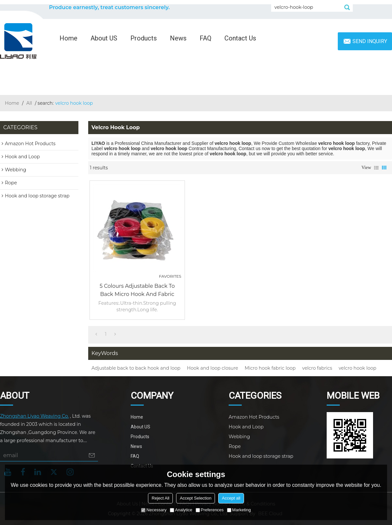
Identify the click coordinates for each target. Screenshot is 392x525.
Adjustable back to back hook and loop (135, 368)
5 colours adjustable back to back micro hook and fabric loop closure (137, 290)
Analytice (181, 509)
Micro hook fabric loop (270, 368)
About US (103, 38)
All (29, 103)
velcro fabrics (317, 368)
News (178, 38)
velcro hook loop (357, 368)
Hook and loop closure (212, 368)
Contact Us (240, 38)
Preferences (210, 509)
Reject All (160, 498)
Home (68, 38)
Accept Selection (195, 498)
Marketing (239, 509)
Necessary (153, 509)
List (376, 167)
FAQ (205, 38)
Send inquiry (369, 41)
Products (143, 38)
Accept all (231, 498)
